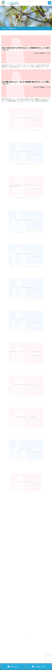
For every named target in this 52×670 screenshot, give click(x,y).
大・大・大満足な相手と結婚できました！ (26, 488)
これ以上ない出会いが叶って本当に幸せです (26, 457)
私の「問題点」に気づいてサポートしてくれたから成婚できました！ (26, 360)
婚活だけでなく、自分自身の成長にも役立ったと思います (26, 295)
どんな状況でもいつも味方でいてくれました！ (26, 328)
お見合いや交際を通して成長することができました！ (26, 392)
